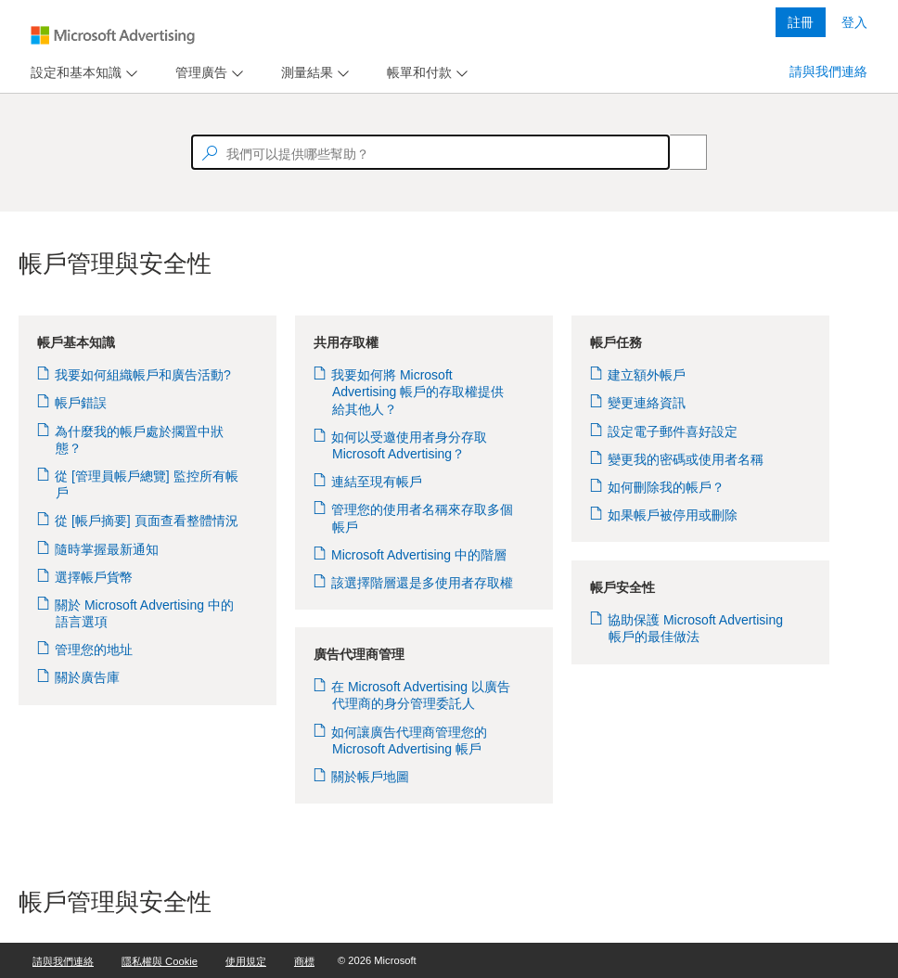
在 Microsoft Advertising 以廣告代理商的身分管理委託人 (421, 695)
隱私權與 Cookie (160, 961)
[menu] (82, 73)
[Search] (678, 152)
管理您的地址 (94, 649)
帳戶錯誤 (81, 402)
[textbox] (430, 152)
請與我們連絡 (828, 71)
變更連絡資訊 (647, 402)
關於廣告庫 (88, 677)
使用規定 (245, 961)
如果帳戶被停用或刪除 (673, 515)
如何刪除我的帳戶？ (667, 487)
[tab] (72, 73)
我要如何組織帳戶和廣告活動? (143, 374)
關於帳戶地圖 (370, 776)
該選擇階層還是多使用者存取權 (422, 582)
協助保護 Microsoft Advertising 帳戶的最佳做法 (696, 628)
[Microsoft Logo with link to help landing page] (112, 35)
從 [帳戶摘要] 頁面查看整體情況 (147, 520)
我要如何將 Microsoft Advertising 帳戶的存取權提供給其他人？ (418, 391)
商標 (304, 961)
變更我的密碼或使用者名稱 (686, 459)
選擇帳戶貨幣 (94, 577)
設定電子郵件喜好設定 (673, 431)
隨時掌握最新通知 (107, 549)
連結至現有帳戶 (377, 481)
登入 (854, 22)
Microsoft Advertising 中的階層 (419, 554)
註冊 (801, 22)
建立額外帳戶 (647, 374)
